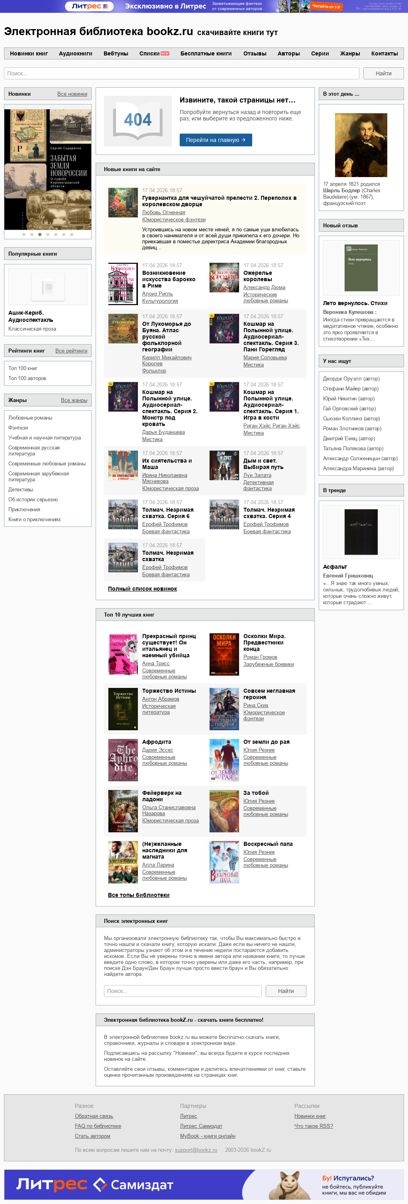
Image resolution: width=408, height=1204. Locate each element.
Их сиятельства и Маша (167, 463)
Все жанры (74, 400)
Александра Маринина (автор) (358, 468)
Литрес (188, 1116)
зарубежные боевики (268, 664)
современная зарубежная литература (38, 477)
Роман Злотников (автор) (352, 429)
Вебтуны (116, 53)
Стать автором (92, 1136)
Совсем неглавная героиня (269, 694)
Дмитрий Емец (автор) (349, 438)
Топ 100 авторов (27, 378)
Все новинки (72, 94)
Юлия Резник (259, 750)
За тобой (256, 793)
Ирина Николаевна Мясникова (164, 478)
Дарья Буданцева (163, 432)
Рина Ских (256, 705)
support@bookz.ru (196, 1150)
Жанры (350, 53)
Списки (149, 53)
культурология (160, 301)
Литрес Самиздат (201, 1126)
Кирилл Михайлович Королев (167, 361)
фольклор (154, 371)
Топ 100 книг (22, 368)
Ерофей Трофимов (165, 524)
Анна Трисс (156, 663)
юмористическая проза (170, 488)
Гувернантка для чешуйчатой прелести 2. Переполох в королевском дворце (219, 201)
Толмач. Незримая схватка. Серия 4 (269, 512)
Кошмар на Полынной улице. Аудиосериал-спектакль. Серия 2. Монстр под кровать (170, 408)
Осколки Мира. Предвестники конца (264, 642)
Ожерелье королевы (257, 276)
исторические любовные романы (265, 297)
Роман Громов (260, 657)
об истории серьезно (33, 499)
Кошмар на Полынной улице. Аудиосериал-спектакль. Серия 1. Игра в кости (271, 405)
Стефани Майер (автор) (351, 389)
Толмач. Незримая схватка (168, 556)
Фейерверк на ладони (162, 796)
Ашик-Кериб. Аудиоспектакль (30, 316)
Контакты (384, 53)
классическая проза (32, 329)
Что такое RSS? (313, 1126)
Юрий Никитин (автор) (349, 399)
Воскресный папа (268, 844)
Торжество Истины (169, 691)
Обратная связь (94, 1116)
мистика (253, 365)
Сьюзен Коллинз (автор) (351, 419)
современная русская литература (34, 451)
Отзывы (255, 53)
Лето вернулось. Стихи (355, 303)
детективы (20, 490)
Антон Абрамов (160, 699)
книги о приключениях (34, 519)
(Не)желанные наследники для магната (164, 850)
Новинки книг (29, 53)
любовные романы (30, 418)
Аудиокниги (75, 53)
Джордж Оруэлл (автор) (351, 379)
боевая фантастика (166, 531)
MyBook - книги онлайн (207, 1136)
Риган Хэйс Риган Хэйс (271, 426)
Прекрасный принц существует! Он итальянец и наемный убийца (169, 645)
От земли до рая (266, 742)
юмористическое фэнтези (174, 220)
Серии (320, 53)
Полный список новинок (142, 588)
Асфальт (335, 567)
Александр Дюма (264, 287)
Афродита (156, 742)
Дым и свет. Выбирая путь (263, 463)
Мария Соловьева (265, 358)
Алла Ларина (158, 865)
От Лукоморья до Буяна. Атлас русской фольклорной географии (166, 337)
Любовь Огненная (163, 212)
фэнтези (18, 428)
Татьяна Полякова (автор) (353, 448)
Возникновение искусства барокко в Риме (169, 279)
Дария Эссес (157, 750)
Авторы (289, 53)
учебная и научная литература (44, 438)
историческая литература (159, 709)
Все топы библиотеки (139, 895)
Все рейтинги (71, 351)
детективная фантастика (258, 485)
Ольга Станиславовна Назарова (169, 810)
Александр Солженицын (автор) (360, 458)
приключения (24, 509)
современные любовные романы (47, 464)
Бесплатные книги (206, 53)
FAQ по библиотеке (98, 1126)
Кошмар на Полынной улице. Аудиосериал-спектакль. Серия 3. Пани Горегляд (271, 337)
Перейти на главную (212, 140)
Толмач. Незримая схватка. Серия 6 (168, 512)
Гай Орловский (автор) (349, 409)
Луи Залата (257, 475)
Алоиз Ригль (157, 294)
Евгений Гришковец (348, 576)
